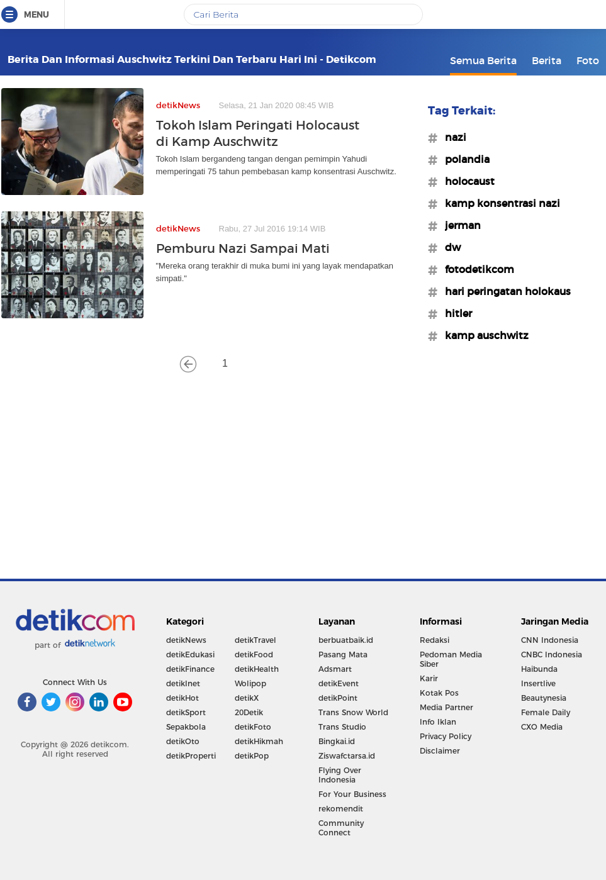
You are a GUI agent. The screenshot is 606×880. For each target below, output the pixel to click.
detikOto (182, 741)
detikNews (186, 640)
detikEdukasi (190, 654)
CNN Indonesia (549, 640)
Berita (546, 60)
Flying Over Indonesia (339, 775)
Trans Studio (342, 727)
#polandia (463, 159)
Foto (587, 60)
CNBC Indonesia (551, 654)
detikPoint (337, 698)
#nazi (451, 137)
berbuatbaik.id (345, 640)
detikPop (252, 755)
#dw (449, 247)
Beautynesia (543, 698)
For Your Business (352, 794)
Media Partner (446, 707)
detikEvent (338, 683)
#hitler (454, 313)
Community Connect (341, 827)
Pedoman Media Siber (451, 659)
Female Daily (545, 712)
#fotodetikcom (475, 269)
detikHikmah (259, 741)
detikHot (182, 698)
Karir (429, 678)
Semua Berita (483, 60)
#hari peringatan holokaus (504, 291)
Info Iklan (438, 722)
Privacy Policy (445, 736)
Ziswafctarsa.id (346, 755)
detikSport (186, 712)
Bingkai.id (336, 741)
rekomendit (340, 808)
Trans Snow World (353, 712)
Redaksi (434, 640)
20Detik (249, 712)
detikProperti (191, 755)
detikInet (183, 683)
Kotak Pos (439, 693)
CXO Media (542, 727)
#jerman (459, 225)
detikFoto (253, 727)
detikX (247, 698)
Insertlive (538, 683)
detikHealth (257, 669)
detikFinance (190, 669)
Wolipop (250, 683)
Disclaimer (440, 750)
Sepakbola (186, 727)
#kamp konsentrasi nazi (498, 203)
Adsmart (335, 669)
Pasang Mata (343, 654)
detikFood (254, 654)
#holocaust (466, 181)
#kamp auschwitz (483, 335)
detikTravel (255, 640)
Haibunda (539, 669)
